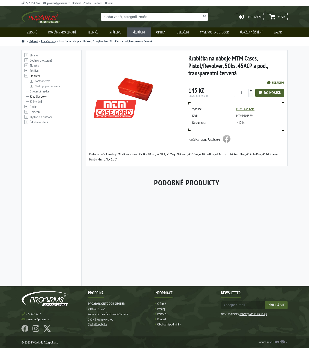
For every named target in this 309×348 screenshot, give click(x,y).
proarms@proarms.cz (56, 3)
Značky (87, 3)
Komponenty (42, 81)
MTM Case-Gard (245, 109)
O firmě (109, 3)
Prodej (161, 309)
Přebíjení (139, 32)
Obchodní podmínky (169, 324)
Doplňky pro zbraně (62, 32)
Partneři (98, 3)
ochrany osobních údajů (253, 314)
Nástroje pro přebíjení (47, 86)
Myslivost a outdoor (214, 32)
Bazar (278, 32)
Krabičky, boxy (48, 41)
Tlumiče (93, 32)
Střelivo (115, 32)
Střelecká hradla (39, 91)
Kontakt (77, 3)
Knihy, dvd (36, 101)
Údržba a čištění (251, 32)
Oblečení (183, 32)
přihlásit (276, 305)
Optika (160, 32)
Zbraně (32, 32)
